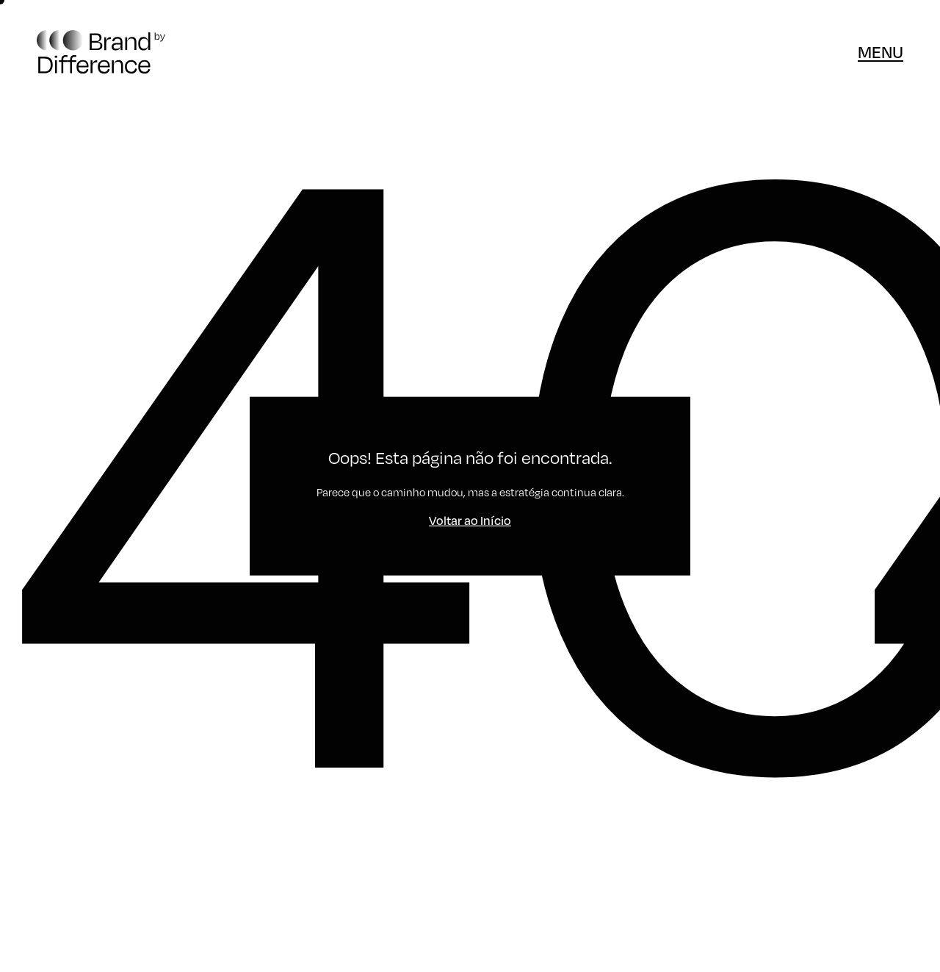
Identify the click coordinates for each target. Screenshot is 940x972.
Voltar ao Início (470, 520)
